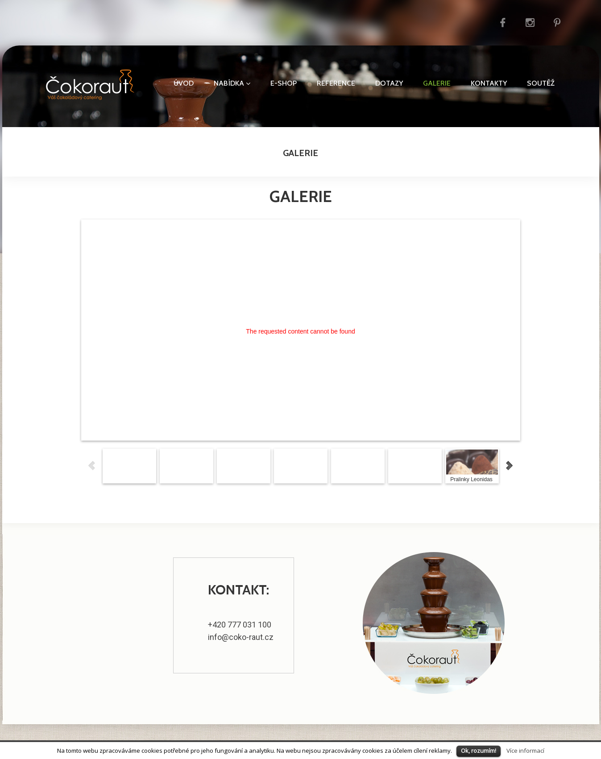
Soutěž (541, 83)
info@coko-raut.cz (241, 637)
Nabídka (232, 83)
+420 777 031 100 (239, 624)
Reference (336, 83)
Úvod (184, 83)
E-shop (283, 83)
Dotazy (389, 83)
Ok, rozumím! (478, 751)
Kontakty (489, 83)
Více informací (525, 751)
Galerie (437, 83)
